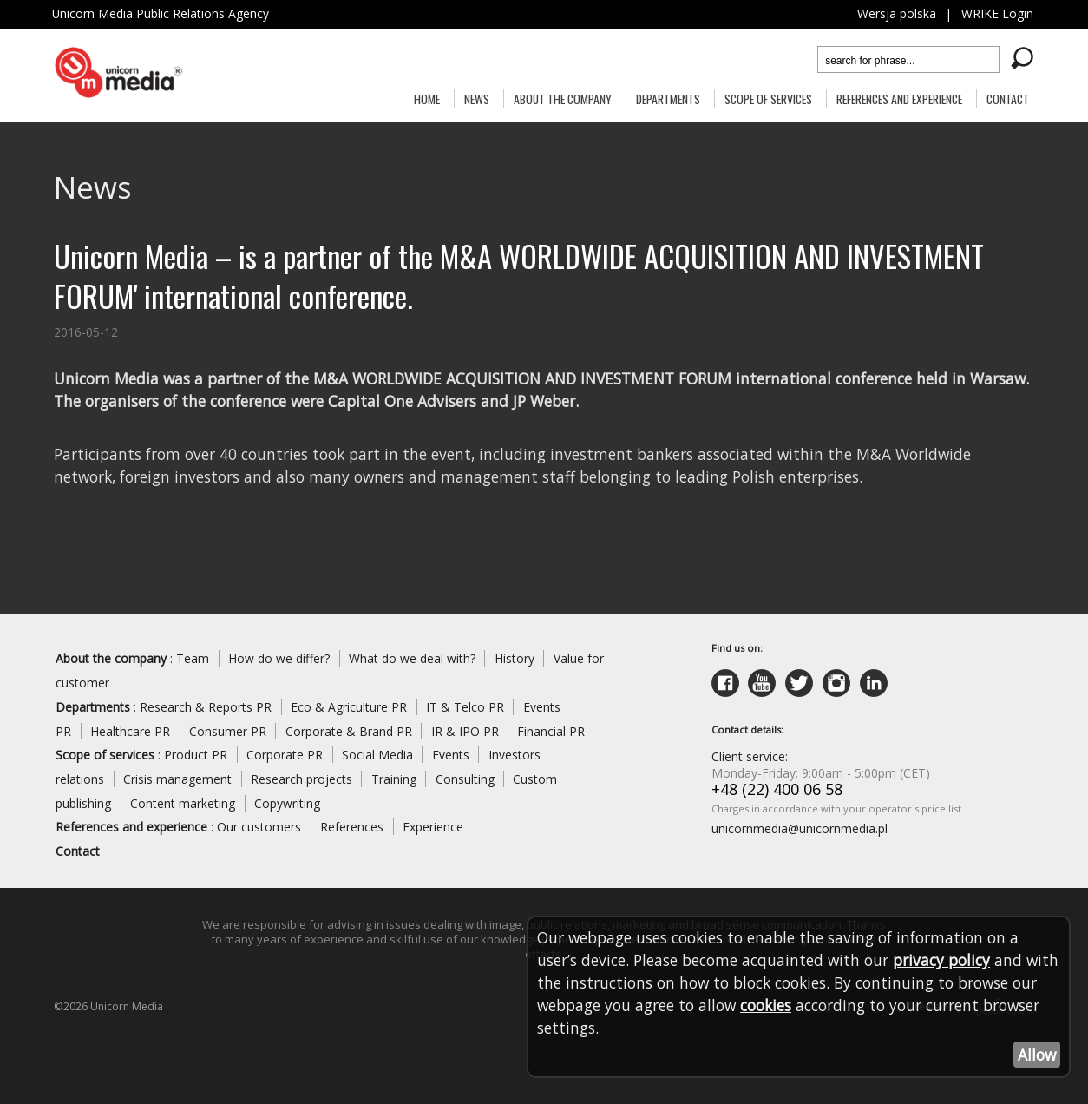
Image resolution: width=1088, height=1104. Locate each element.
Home (427, 98)
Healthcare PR (130, 731)
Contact (1007, 98)
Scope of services (768, 98)
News (476, 98)
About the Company (563, 98)
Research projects (301, 779)
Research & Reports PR (206, 707)
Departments (668, 98)
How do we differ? (279, 658)
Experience (433, 826)
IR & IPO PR (465, 731)
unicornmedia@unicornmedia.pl (799, 828)
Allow (1037, 1054)
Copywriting (287, 803)
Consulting (465, 779)
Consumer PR (227, 731)
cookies (765, 1005)
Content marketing (182, 803)
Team (192, 658)
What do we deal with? (412, 658)
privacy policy (941, 960)
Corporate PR (284, 754)
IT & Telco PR (465, 707)
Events (450, 754)
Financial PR (551, 731)
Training (393, 779)
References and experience (899, 98)
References (351, 826)
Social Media (377, 754)
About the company (111, 658)
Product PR (195, 754)
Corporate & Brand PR (348, 731)
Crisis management (177, 779)
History (514, 658)
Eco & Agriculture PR (349, 707)
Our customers (259, 826)
